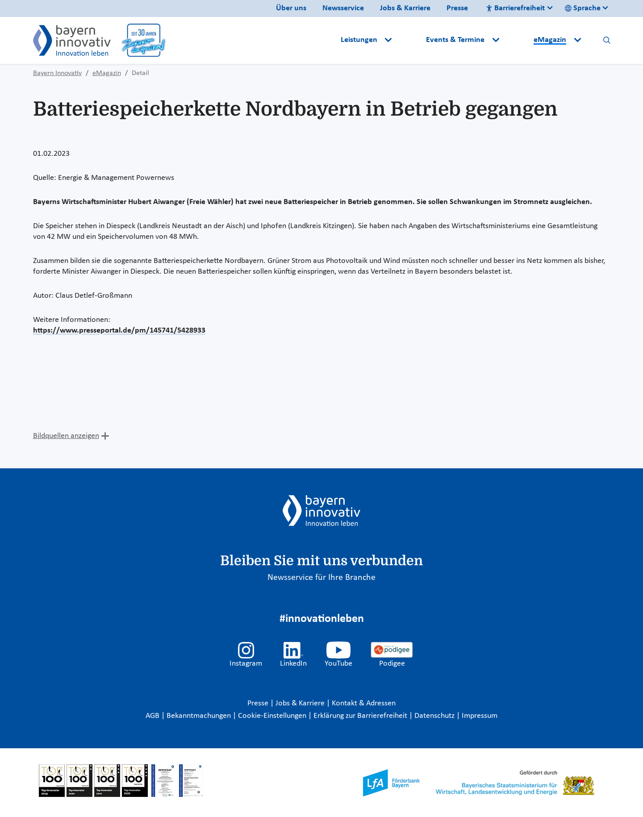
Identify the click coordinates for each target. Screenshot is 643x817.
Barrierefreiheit (515, 8)
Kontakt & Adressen (364, 703)
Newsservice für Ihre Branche (321, 577)
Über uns (291, 8)
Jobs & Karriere (405, 8)
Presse (457, 8)
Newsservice (343, 8)
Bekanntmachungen (200, 716)
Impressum (479, 716)
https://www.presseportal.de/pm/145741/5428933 (119, 330)
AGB (153, 716)
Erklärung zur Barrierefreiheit (361, 716)
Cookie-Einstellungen (272, 716)
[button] (409, 40)
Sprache (583, 8)
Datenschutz (435, 716)
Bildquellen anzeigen (66, 436)
